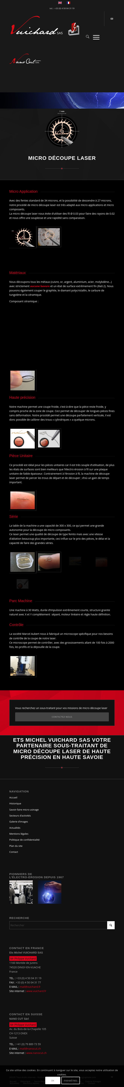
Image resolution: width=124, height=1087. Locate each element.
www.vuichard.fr (36, 991)
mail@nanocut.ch (30, 1048)
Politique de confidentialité (24, 839)
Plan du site (15, 846)
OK (52, 1080)
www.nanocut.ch (36, 1053)
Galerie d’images (18, 821)
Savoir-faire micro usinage (24, 809)
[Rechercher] (85, 37)
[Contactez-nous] (62, 716)
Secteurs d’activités (20, 815)
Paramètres (70, 1080)
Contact (13, 852)
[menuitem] (85, 37)
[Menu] (94, 37)
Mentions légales (18, 833)
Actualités (14, 827)
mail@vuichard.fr (30, 986)
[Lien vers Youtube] (112, 18)
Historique (15, 803)
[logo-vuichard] (51, 25)
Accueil (13, 797)
